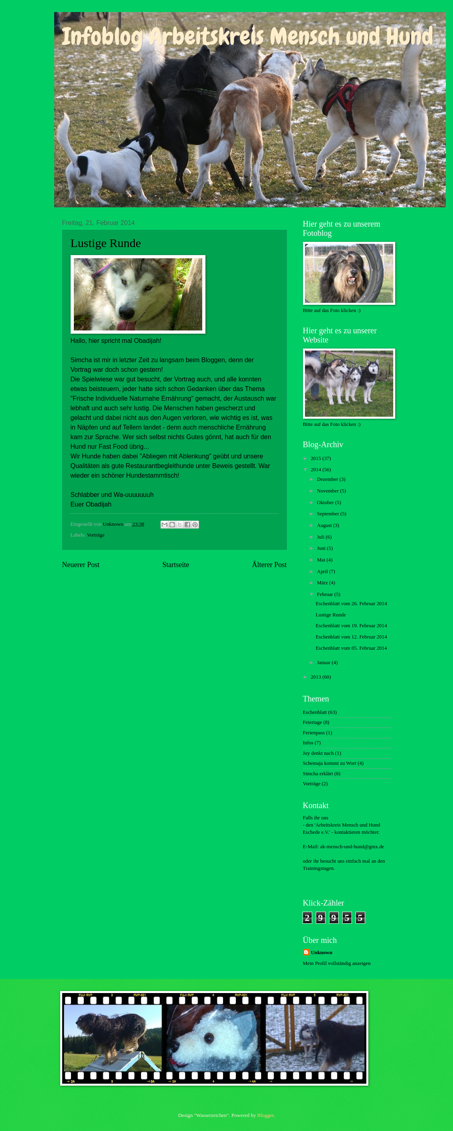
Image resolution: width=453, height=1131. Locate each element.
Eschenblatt (315, 712)
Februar (325, 594)
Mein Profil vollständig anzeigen (337, 963)
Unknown (322, 952)
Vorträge (95, 535)
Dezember (328, 479)
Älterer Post (269, 565)
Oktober (326, 502)
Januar (324, 662)
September (328, 514)
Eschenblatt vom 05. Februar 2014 (351, 648)
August (325, 525)
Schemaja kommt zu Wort (330, 763)
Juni (322, 548)
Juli (321, 537)
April (323, 571)
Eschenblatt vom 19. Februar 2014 (351, 625)
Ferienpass (314, 733)
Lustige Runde (331, 615)
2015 (316, 458)
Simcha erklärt (318, 773)
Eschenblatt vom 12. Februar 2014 (351, 637)
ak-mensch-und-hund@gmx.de (352, 846)
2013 (316, 677)
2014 (316, 469)
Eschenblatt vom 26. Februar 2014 (351, 603)
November (328, 491)
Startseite (175, 565)
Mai (322, 560)
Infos (308, 743)
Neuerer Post (81, 565)
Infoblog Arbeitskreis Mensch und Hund (247, 36)
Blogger (265, 1115)
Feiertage (312, 722)
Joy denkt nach (318, 753)
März (323, 583)
